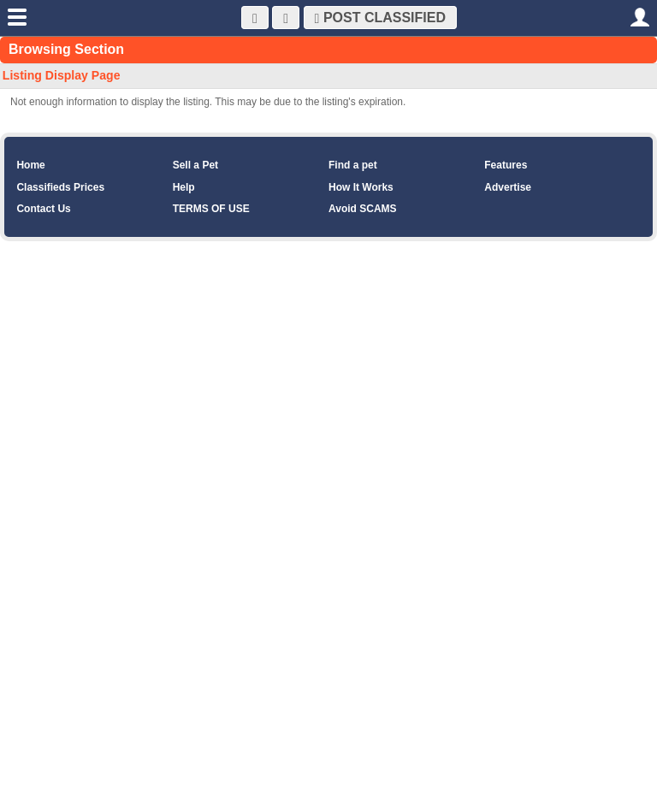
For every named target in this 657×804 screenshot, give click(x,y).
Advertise (507, 187)
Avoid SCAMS (362, 209)
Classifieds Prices (60, 187)
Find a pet (352, 165)
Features (505, 165)
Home (30, 165)
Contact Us (43, 209)
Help (184, 187)
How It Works (361, 187)
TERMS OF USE (211, 209)
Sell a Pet (195, 165)
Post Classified (380, 18)
